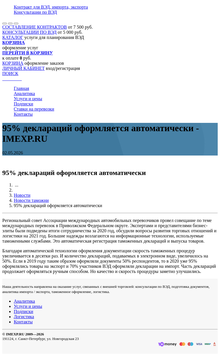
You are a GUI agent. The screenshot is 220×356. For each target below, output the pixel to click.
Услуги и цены (28, 98)
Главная (21, 88)
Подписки (23, 103)
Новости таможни (31, 200)
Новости (22, 195)
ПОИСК (10, 73)
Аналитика (24, 93)
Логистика (24, 316)
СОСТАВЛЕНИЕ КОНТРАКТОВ (34, 27)
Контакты (23, 114)
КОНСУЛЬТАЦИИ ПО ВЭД (29, 32)
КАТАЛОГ (12, 37)
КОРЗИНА (12, 63)
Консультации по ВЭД (35, 12)
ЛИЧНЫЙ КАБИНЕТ (23, 68)
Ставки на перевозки (34, 109)
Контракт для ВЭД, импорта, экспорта (51, 7)
